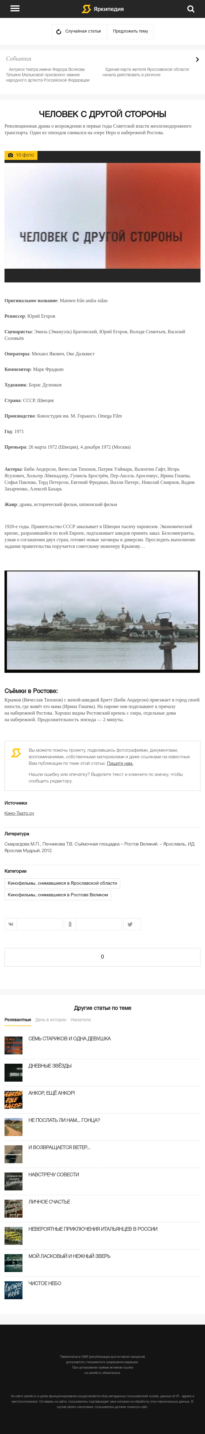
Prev (187, 59)
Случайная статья (83, 31)
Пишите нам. (120, 764)
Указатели (80, 1020)
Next (197, 59)
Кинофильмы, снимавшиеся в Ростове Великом (58, 895)
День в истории (50, 1020)
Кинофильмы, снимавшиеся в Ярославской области (62, 883)
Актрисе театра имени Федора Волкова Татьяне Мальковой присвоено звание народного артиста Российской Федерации (48, 75)
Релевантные (17, 1020)
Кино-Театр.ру (19, 813)
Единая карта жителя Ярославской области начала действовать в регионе (146, 72)
